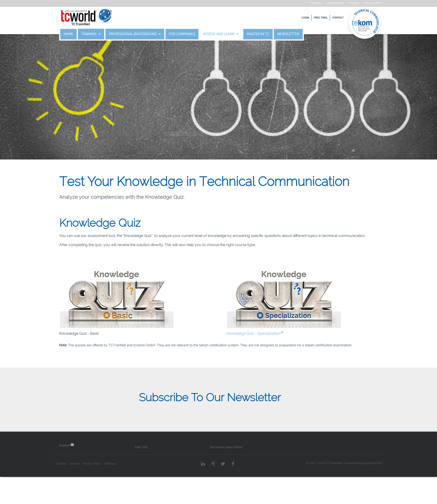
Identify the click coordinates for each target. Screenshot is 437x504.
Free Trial (313, 17)
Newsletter (296, 34)
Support (72, 461)
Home (76, 34)
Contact (330, 17)
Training (346, 3)
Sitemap (117, 480)
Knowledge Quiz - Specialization (253, 339)
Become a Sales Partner (226, 463)
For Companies (189, 34)
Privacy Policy (99, 480)
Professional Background (140, 34)
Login (298, 17)
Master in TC (265, 34)
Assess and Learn (226, 34)
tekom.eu (309, 3)
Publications (364, 3)
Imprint (82, 480)
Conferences (328, 3)
